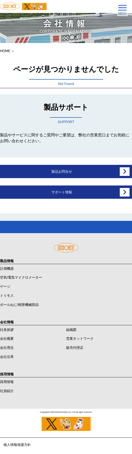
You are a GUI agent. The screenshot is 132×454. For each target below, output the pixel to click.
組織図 (71, 330)
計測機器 (7, 268)
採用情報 (7, 382)
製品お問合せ (61, 171)
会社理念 (7, 348)
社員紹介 (7, 391)
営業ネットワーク (80, 338)
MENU (122, 13)
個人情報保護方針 (17, 444)
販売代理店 (74, 348)
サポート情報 (61, 192)
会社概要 (7, 338)
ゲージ (5, 286)
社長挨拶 (7, 330)
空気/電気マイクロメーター (21, 277)
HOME (5, 51)
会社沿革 (7, 357)
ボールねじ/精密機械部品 (19, 305)
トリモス (7, 296)
